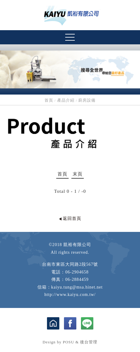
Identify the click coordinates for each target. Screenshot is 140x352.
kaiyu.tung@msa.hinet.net (77, 287)
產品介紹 (65, 100)
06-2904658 (77, 272)
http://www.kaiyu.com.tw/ (69, 294)
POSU (68, 342)
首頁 (49, 100)
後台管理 (88, 342)
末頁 (78, 173)
